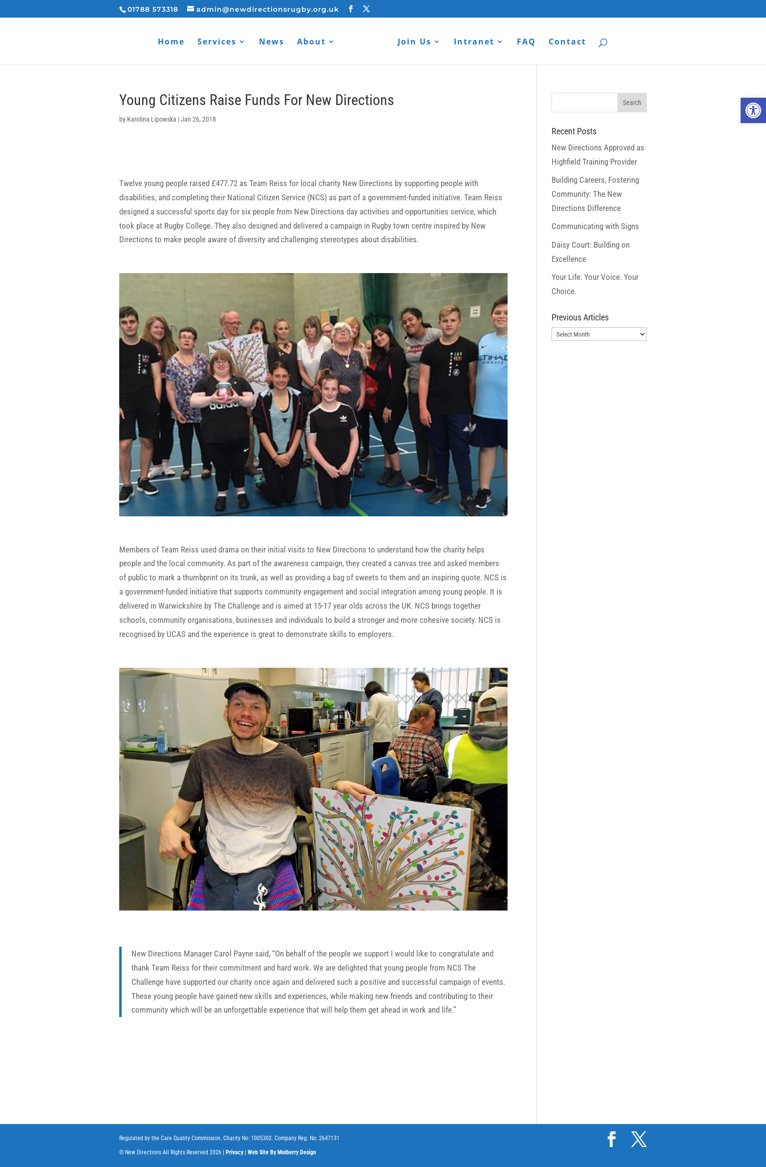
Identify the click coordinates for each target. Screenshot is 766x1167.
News (271, 42)
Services (216, 42)
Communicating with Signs (595, 226)
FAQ (526, 42)
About (311, 42)
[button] (753, 110)
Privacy (234, 1152)
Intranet (474, 42)
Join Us (414, 42)
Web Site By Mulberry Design (282, 1152)
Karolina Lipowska (151, 119)
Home (171, 42)
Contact (567, 42)
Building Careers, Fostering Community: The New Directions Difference (595, 194)
